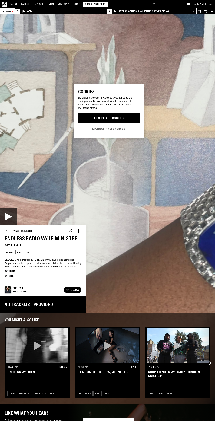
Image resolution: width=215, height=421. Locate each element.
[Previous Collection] (208, 358)
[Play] (8, 216)
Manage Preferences (108, 128)
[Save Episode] (79, 231)
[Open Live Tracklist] (206, 11)
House (9, 252)
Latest (25, 4)
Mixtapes (59, 4)
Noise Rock (25, 393)
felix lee (17, 245)
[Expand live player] (193, 11)
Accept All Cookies (108, 118)
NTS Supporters (95, 4)
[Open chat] (188, 4)
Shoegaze (40, 393)
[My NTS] (199, 4)
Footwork (85, 393)
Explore (39, 4)
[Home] (4, 4)
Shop (77, 4)
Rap (19, 252)
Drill (151, 393)
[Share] (70, 230)
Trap (28, 252)
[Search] (154, 4)
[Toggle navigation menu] (210, 4)
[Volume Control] (212, 11)
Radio (13, 4)
